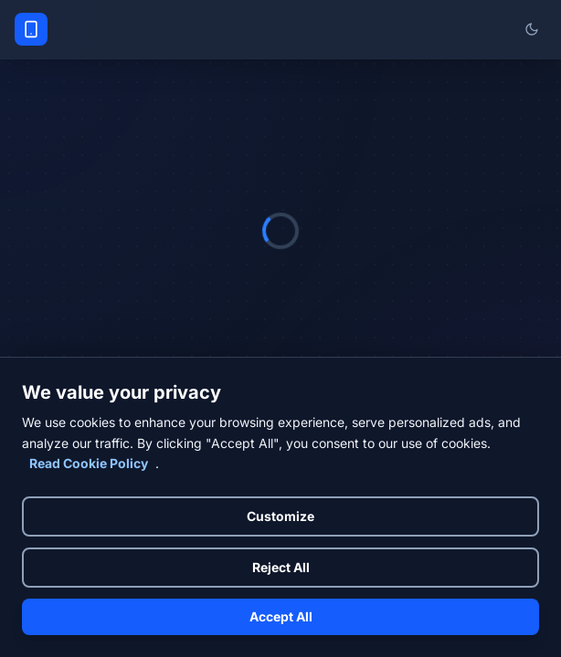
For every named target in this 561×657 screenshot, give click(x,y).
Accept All (280, 616)
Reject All (281, 567)
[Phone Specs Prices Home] (31, 29)
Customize (280, 516)
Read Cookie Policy (88, 463)
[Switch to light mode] (531, 29)
